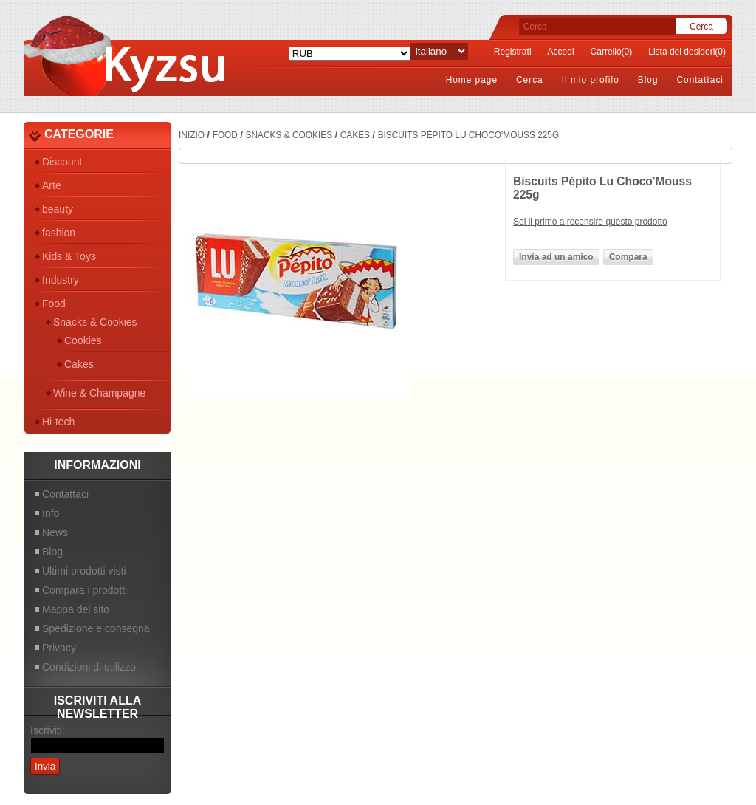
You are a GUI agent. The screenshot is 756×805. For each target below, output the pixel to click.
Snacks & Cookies (95, 322)
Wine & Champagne (99, 393)
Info (50, 513)
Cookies (83, 340)
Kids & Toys (69, 256)
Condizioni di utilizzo (89, 667)
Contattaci (700, 80)
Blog (648, 80)
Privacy (59, 648)
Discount (62, 162)
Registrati (513, 52)
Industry (60, 280)
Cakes (79, 364)
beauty (57, 209)
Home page (472, 80)
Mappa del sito (75, 609)
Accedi (561, 52)
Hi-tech (58, 422)
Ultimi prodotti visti (84, 571)
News (55, 532)
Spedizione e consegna (96, 628)
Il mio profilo (590, 80)
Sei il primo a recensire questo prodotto (590, 221)
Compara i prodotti (84, 590)
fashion (58, 233)
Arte (51, 185)
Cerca (529, 80)
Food (54, 303)
